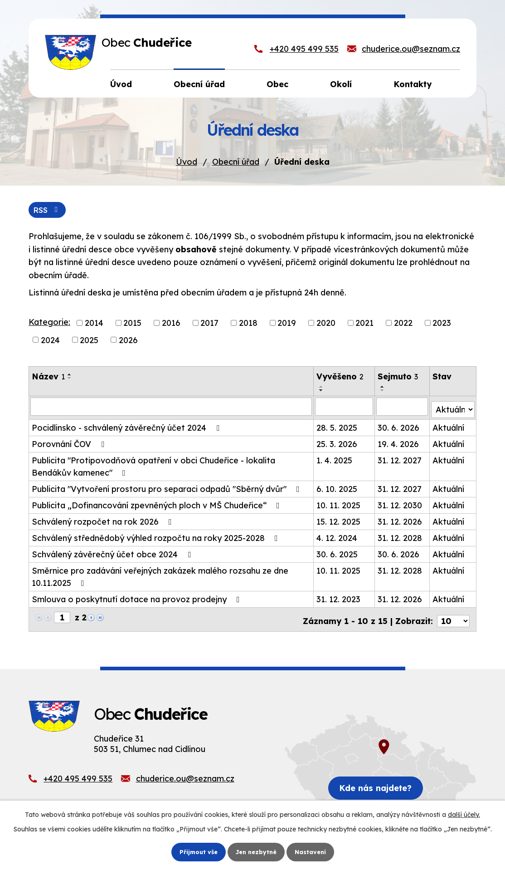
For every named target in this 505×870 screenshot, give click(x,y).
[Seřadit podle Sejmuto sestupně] (383, 391)
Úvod (186, 162)
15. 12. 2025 (339, 520)
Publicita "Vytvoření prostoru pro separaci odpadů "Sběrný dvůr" (167, 487)
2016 (171, 324)
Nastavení (314, 851)
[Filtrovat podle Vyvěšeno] (345, 407)
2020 (325, 324)
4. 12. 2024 (337, 536)
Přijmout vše (195, 851)
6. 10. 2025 (337, 487)
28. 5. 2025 (337, 426)
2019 (286, 324)
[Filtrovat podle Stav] (453, 407)
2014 (94, 324)
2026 (128, 341)
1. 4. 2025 (335, 458)
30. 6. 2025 (337, 552)
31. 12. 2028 (400, 536)
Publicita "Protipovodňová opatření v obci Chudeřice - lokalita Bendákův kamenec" (153, 464)
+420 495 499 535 (304, 49)
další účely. (464, 814)
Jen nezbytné (256, 851)
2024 (50, 341)
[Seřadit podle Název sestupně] (70, 379)
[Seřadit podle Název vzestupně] (70, 376)
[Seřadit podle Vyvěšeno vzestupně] (322, 388)
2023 (441, 324)
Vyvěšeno (340, 378)
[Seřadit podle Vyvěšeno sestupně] (322, 391)
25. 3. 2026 (337, 442)
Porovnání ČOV (70, 442)
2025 (89, 341)
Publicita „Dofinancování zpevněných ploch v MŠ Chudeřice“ (157, 503)
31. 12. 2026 (400, 520)
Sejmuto (398, 378)
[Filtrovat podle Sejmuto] (402, 407)
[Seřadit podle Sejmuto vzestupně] (383, 388)
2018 (248, 324)
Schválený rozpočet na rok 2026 (103, 520)
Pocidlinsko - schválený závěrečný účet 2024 (127, 426)
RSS (49, 210)
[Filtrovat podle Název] (171, 407)
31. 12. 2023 (339, 597)
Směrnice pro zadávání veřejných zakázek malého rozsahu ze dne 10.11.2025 (160, 575)
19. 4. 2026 (398, 442)
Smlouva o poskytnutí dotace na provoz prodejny (137, 597)
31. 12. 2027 (400, 458)
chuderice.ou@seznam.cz (411, 49)
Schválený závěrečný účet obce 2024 (113, 552)
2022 (403, 324)
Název (48, 378)
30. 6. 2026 (399, 426)
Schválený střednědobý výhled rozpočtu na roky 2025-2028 (157, 536)
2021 (364, 324)
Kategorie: (49, 323)
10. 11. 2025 (339, 503)
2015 (132, 324)
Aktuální (449, 426)
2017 (209, 324)
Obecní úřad (235, 162)
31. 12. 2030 (400, 503)
